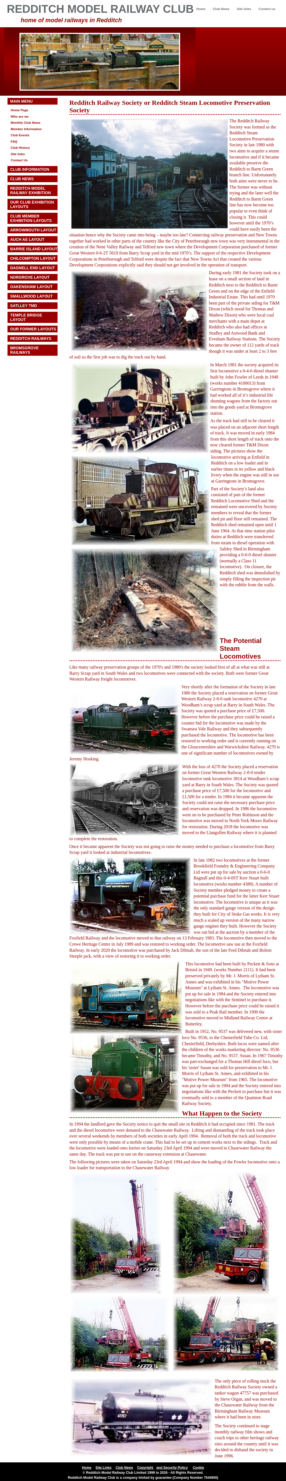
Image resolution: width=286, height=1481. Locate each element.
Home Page (19, 110)
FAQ (14, 141)
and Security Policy (172, 1468)
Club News (221, 9)
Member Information (26, 129)
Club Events (20, 135)
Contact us (266, 9)
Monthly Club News (26, 122)
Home (200, 9)
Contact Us (19, 160)
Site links (244, 9)
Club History (20, 147)
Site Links (104, 1468)
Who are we (20, 116)
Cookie (198, 1468)
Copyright (145, 1468)
